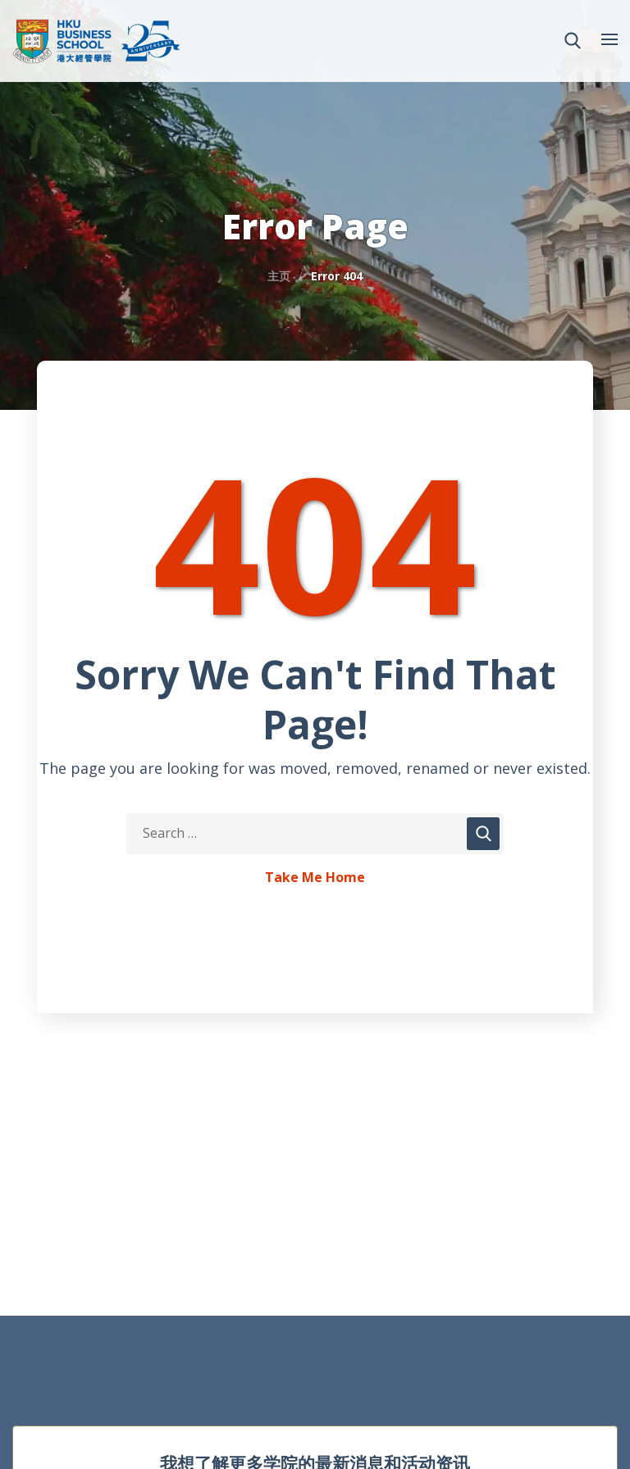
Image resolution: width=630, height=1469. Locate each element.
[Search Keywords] (315, 833)
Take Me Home (315, 878)
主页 (278, 276)
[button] (572, 41)
